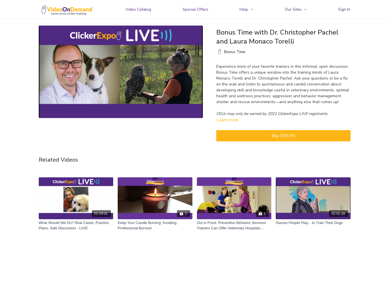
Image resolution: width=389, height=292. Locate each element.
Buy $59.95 (283, 136)
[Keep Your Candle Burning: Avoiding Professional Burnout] (155, 225)
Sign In (344, 9)
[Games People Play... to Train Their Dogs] (313, 223)
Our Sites (296, 9)
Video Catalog (138, 9)
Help (246, 9)
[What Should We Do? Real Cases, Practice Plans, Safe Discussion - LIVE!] (76, 225)
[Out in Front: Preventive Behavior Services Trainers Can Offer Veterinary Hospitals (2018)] (234, 225)
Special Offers (195, 9)
